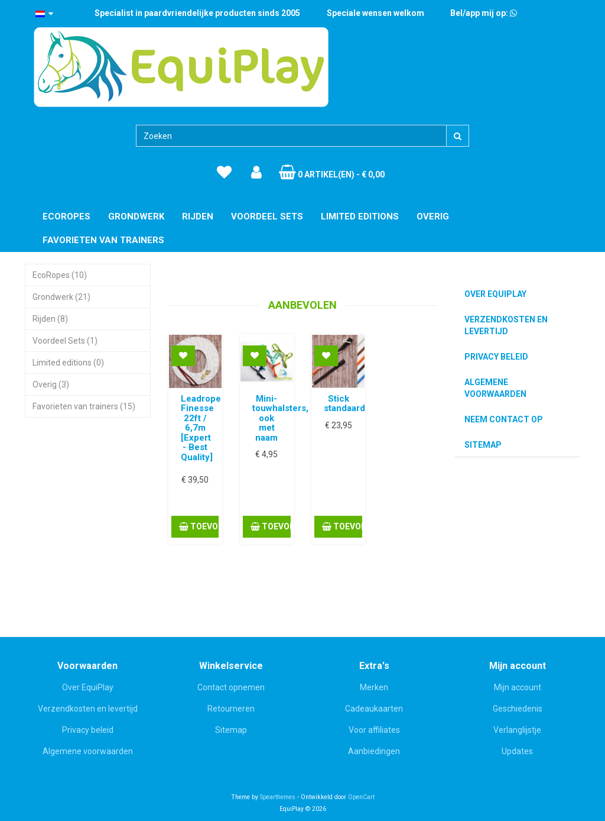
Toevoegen (199, 526)
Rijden (197, 216)
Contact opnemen (231, 687)
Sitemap (483, 445)
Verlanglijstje (517, 730)
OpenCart (361, 797)
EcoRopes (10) (59, 275)
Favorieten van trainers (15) (83, 406)
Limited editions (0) (68, 362)
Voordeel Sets (267, 216)
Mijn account (517, 687)
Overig (433, 216)
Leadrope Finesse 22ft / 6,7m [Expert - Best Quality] (201, 428)
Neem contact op (503, 419)
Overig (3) (50, 384)
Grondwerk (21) (61, 297)
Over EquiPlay (495, 294)
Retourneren (231, 708)
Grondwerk (136, 216)
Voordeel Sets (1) (64, 340)
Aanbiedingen (374, 751)
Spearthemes (277, 797)
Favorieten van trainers (103, 240)
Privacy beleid (496, 356)
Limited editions (360, 216)
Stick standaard (344, 403)
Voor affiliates (374, 730)
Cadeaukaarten (374, 708)
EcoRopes (66, 216)
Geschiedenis (517, 708)
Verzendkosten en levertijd (506, 325)
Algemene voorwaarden (495, 388)
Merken (374, 687)
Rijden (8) (50, 319)
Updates (517, 751)
